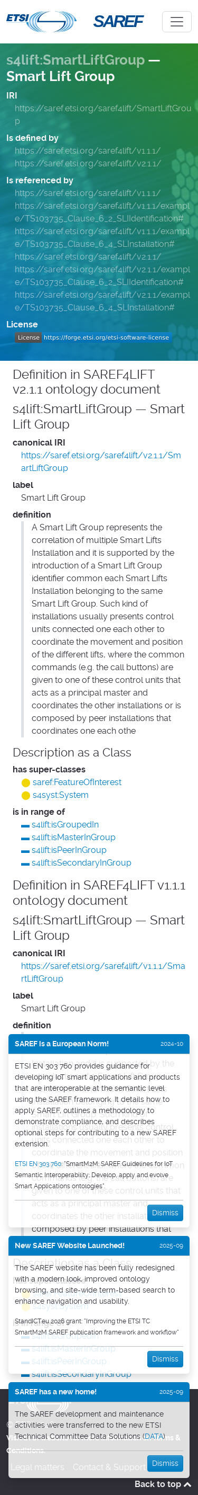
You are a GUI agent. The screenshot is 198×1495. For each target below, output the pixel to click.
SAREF (117, 21)
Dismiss (165, 1212)
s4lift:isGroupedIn (65, 825)
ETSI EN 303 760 (38, 1164)
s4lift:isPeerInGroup (69, 850)
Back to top (163, 1484)
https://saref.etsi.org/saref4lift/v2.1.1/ (88, 163)
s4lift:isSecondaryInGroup (81, 863)
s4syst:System (61, 795)
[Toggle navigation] (177, 21)
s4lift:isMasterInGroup (74, 837)
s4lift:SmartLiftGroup (75, 60)
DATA (154, 1436)
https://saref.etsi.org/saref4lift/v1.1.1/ (88, 151)
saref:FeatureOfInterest (77, 782)
